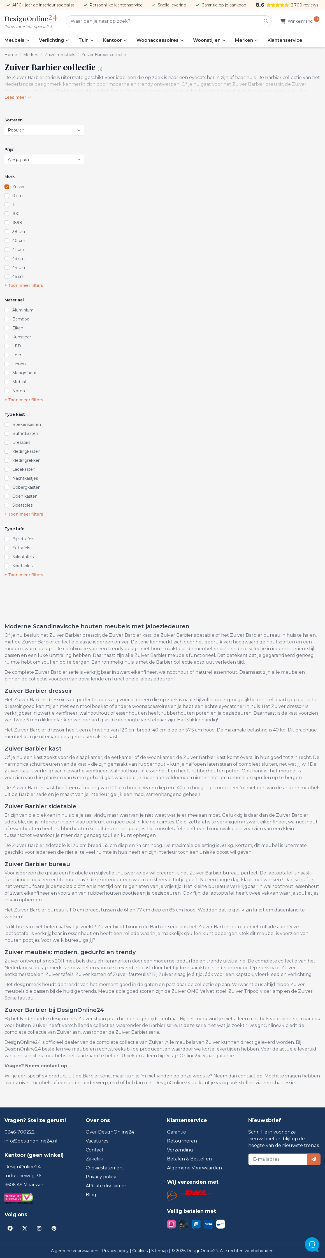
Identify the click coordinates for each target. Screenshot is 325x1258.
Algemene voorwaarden (75, 1250)
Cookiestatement (105, 1168)
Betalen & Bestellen (189, 1159)
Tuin (86, 40)
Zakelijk (94, 1159)
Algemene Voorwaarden (194, 1168)
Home (10, 54)
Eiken (17, 328)
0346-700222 (19, 1132)
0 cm (17, 195)
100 (16, 213)
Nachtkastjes (25, 478)
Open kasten (25, 496)
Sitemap (160, 1250)
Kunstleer (21, 337)
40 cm (18, 240)
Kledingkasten (26, 451)
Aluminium (23, 310)
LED (16, 345)
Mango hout (24, 372)
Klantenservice (285, 40)
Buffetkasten (25, 433)
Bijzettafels (23, 538)
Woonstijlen (209, 40)
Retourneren (182, 1141)
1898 (17, 222)
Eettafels (21, 547)
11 (14, 204)
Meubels (17, 40)
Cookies (140, 1250)
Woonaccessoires (160, 40)
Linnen (19, 363)
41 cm (18, 249)
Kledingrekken (26, 460)
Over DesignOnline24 (110, 1132)
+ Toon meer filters (23, 285)
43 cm (18, 258)
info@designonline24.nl (30, 1141)
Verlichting (54, 40)
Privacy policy (101, 1176)
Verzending (180, 1150)
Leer (16, 354)
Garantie (176, 1132)
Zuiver (18, 186)
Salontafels (23, 556)
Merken (247, 40)
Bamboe (20, 319)
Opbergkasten (26, 487)
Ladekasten (23, 469)
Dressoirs (21, 442)
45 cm (18, 276)
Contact (95, 1150)
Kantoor (115, 40)
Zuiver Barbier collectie (103, 54)
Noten (18, 390)
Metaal (19, 381)
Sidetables (22, 505)
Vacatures (97, 1141)
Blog (91, 1194)
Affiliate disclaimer (106, 1185)
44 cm (18, 267)
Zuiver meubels (60, 54)
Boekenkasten (26, 424)
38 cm (18, 231)
